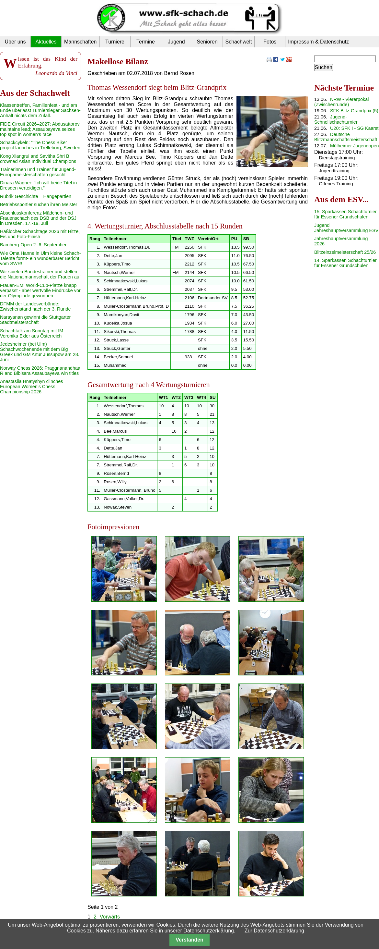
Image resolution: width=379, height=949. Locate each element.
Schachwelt (238, 41)
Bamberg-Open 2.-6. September (33, 244)
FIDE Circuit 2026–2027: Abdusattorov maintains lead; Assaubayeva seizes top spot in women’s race (40, 129)
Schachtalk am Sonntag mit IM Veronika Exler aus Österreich (31, 333)
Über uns (15, 41)
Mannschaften (80, 41)
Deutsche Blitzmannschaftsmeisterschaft (345, 137)
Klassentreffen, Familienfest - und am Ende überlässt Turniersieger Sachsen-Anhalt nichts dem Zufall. (40, 110)
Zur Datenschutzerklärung (274, 930)
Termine (145, 41)
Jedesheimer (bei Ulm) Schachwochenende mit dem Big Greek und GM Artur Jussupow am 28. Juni (39, 351)
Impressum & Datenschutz (318, 41)
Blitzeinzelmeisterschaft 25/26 (345, 252)
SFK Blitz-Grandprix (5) (354, 110)
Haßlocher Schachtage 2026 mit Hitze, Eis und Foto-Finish (40, 234)
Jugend (176, 41)
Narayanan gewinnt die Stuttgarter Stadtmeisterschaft (35, 319)
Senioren (207, 41)
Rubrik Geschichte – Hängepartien (35, 196)
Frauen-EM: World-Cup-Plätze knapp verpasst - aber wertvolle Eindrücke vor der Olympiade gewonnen (40, 290)
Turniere (114, 41)
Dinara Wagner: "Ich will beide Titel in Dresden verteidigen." (38, 185)
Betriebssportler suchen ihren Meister (38, 204)
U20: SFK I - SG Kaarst (354, 128)
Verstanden (189, 940)
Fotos (269, 41)
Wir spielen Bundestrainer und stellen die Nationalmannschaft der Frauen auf (40, 274)
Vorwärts (110, 916)
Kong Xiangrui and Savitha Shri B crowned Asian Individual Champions (38, 159)
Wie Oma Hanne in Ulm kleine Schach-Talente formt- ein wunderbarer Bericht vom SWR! (40, 258)
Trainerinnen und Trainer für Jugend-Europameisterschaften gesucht (38, 172)
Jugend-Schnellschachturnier (336, 119)
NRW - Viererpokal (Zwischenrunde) (341, 102)
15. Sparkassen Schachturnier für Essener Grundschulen (345, 214)
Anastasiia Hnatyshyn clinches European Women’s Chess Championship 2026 (31, 386)
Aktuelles (46, 41)
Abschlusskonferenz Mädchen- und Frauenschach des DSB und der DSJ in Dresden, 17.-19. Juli (38, 218)
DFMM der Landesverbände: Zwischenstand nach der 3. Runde (35, 306)
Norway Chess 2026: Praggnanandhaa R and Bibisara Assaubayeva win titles (40, 370)
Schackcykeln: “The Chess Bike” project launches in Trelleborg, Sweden (40, 145)
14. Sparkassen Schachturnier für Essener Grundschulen (345, 263)
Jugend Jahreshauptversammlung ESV (346, 228)
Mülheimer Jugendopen (354, 145)
